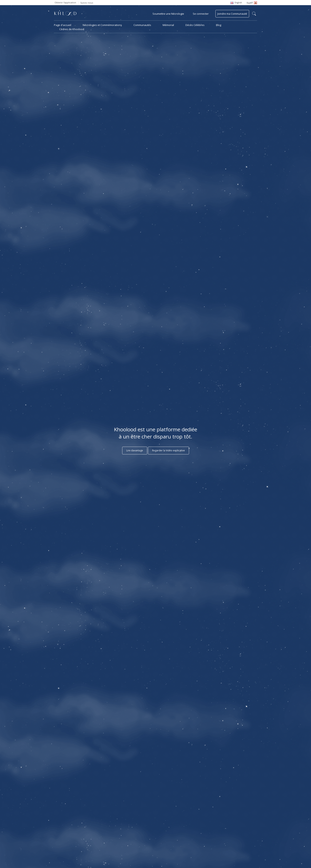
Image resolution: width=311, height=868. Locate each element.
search (254, 14)
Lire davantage (134, 450)
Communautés (142, 25)
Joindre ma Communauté (232, 13)
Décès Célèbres (194, 25)
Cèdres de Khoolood (71, 29)
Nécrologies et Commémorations (102, 25)
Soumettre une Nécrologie (168, 13)
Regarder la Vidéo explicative (168, 450)
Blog (218, 25)
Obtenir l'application (65, 2)
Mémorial (168, 25)
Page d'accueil (62, 25)
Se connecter (201, 13)
